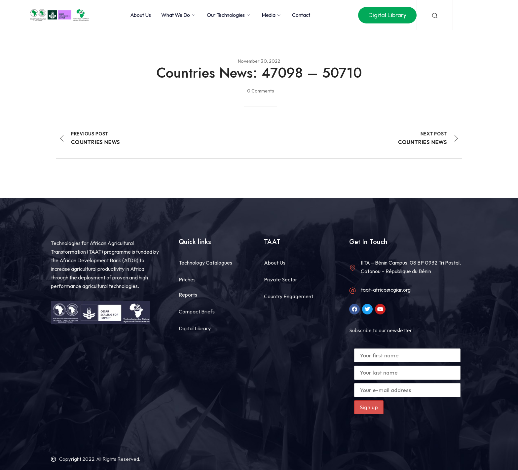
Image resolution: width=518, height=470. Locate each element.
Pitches (187, 279)
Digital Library (195, 328)
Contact (301, 15)
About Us (140, 15)
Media (271, 15)
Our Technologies (229, 15)
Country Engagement (288, 296)
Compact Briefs (197, 311)
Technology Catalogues (205, 262)
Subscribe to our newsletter (380, 330)
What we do (178, 15)
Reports (188, 294)
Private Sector (280, 279)
